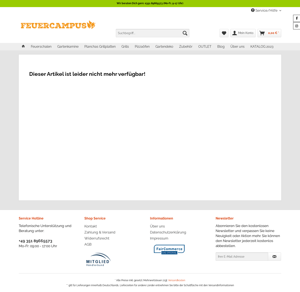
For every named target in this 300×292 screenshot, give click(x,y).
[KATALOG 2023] (262, 46)
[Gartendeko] (164, 46)
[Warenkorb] (269, 33)
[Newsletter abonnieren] (274, 256)
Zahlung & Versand (99, 232)
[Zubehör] (185, 46)
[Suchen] (185, 33)
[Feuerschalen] (41, 46)
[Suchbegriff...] (152, 33)
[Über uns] (238, 46)
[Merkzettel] (224, 33)
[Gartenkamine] (67, 46)
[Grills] (125, 46)
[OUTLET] (204, 46)
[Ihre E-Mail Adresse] (242, 256)
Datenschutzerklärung (168, 232)
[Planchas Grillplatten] (100, 46)
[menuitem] (152, 33)
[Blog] (221, 46)
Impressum (159, 238)
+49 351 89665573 (35, 240)
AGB (87, 244)
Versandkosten (176, 280)
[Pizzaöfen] (142, 46)
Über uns (157, 226)
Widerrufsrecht (96, 238)
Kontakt (90, 226)
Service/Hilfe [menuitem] (264, 10)
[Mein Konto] (243, 33)
